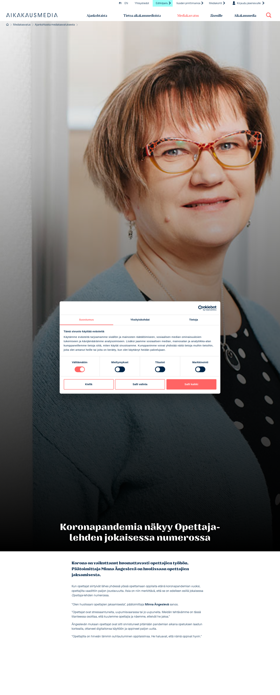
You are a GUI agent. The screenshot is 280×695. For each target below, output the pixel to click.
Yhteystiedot (142, 3)
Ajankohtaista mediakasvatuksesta (55, 25)
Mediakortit (217, 3)
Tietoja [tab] (193, 319)
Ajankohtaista (97, 15)
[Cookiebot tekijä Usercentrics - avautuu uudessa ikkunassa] (200, 308)
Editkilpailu (163, 3)
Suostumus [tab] (86, 319)
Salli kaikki (191, 384)
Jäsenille (216, 15)
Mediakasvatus (188, 15)
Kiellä (88, 384)
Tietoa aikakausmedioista (142, 15)
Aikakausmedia (245, 15)
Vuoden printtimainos (190, 3)
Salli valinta (140, 384)
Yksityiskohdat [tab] (139, 319)
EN (126, 3)
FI (120, 3)
